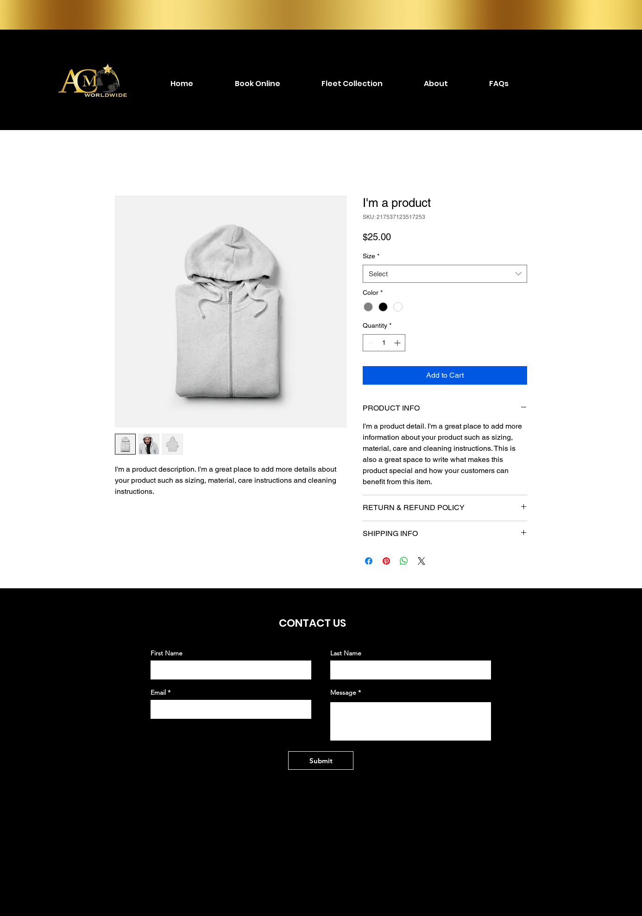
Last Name (345, 653)
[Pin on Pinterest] (386, 561)
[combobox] (445, 274)
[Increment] (398, 343)
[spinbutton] (384, 343)
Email (158, 692)
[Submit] (320, 760)
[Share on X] (421, 561)
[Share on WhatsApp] (403, 561)
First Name (167, 653)
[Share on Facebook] (368, 561)
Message (343, 692)
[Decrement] (370, 343)
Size (371, 256)
